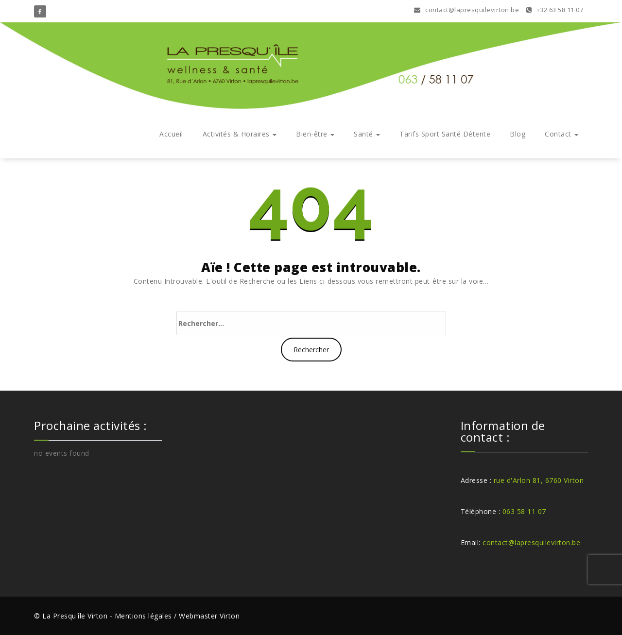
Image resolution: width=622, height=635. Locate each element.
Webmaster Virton (209, 615)
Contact (561, 133)
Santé (367, 133)
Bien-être (315, 133)
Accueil (171, 133)
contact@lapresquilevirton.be (466, 9)
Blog (517, 133)
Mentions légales (143, 615)
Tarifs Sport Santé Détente (444, 133)
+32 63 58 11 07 (555, 9)
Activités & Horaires (240, 133)
